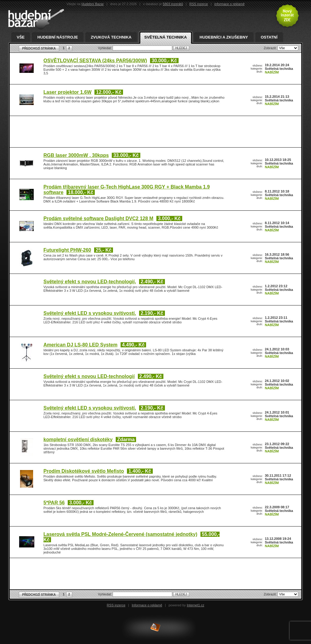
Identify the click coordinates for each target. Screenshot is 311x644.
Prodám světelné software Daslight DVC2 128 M (98, 218)
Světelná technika (165, 37)
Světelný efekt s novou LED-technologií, (89, 281)
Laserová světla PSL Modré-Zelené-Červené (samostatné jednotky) (120, 534)
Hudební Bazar (92, 4)
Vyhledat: (105, 48)
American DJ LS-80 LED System (80, 344)
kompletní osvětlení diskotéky (78, 439)
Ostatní (269, 37)
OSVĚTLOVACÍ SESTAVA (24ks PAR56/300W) (95, 60)
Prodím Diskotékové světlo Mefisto (83, 471)
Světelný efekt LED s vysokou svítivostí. (89, 313)
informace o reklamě (229, 4)
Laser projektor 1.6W (67, 92)
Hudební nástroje (58, 37)
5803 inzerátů (173, 4)
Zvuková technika (111, 37)
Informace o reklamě (147, 605)
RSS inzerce (199, 4)
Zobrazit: (271, 48)
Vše (20, 37)
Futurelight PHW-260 (67, 250)
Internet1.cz (195, 605)
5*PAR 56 (54, 502)
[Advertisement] (154, 132)
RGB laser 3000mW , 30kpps (76, 155)
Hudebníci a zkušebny (223, 37)
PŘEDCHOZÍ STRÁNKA (39, 48)
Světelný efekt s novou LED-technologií (89, 376)
